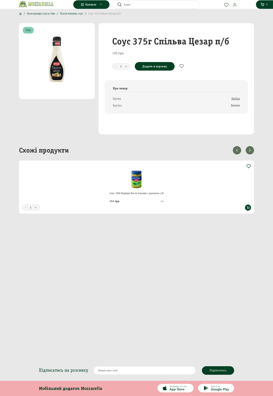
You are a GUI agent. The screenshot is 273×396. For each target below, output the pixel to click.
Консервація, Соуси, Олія (41, 13)
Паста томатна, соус (71, 13)
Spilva (235, 98)
